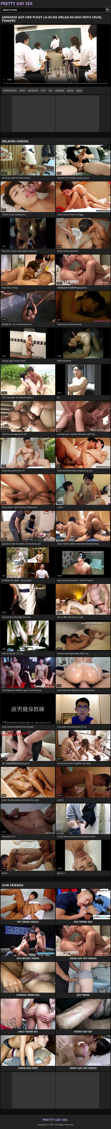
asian (22, 90)
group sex (33, 90)
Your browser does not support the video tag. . (55, 56)
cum (43, 90)
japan (79, 90)
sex (50, 90)
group (70, 90)
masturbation (9, 90)
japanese (60, 90)
